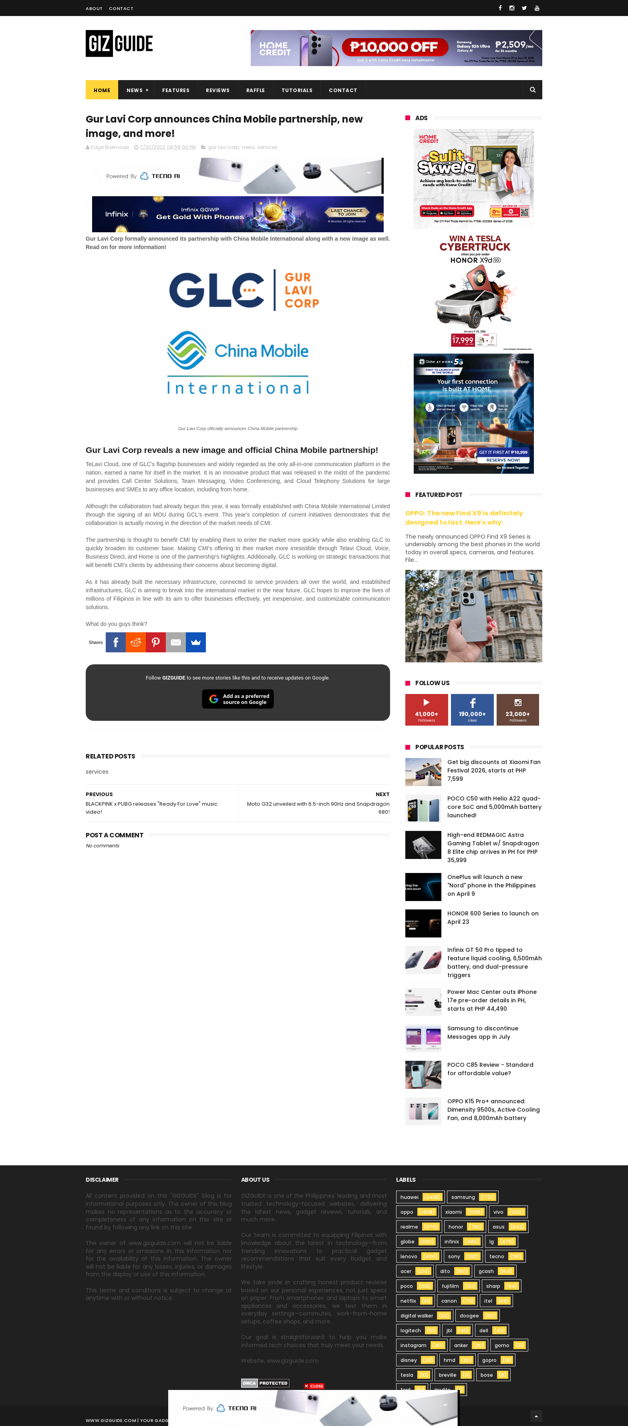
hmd (449, 1360)
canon (449, 1300)
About (94, 8)
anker (461, 1345)
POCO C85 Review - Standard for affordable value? (490, 1069)
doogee (469, 1315)
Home (102, 90)
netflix (408, 1300)
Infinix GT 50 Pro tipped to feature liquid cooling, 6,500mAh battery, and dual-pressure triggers (494, 962)
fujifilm (450, 1286)
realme (409, 1226)
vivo (498, 1212)
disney (409, 1360)
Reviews (218, 90)
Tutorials (297, 90)
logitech (411, 1330)
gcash (486, 1271)
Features (175, 90)
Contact (121, 8)
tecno (496, 1256)
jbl (449, 1330)
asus (499, 1226)
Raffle (255, 90)
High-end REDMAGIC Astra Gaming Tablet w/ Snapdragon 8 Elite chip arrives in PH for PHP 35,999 (493, 847)
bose (487, 1375)
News (135, 90)
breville (448, 1375)
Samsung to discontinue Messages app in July (482, 1032)
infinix (452, 1241)
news (248, 147)
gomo (502, 1345)
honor (456, 1226)
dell (483, 1330)
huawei (410, 1197)
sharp (493, 1286)
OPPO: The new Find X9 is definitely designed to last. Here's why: (464, 518)
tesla (407, 1375)
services (268, 147)
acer (406, 1271)
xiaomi (453, 1212)
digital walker (417, 1315)
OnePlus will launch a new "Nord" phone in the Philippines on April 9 (491, 885)
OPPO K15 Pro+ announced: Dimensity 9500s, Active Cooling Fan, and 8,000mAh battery (493, 1109)
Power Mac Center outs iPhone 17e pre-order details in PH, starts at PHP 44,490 (492, 1000)
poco (407, 1286)
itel (488, 1300)
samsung (463, 1197)
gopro (489, 1360)
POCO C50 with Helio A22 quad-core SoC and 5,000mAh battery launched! (494, 806)
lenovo (409, 1256)
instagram (414, 1345)
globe (408, 1241)
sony (454, 1256)
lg (491, 1241)
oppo (407, 1212)
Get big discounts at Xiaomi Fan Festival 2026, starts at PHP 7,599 (494, 770)
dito (445, 1271)
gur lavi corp (223, 147)
